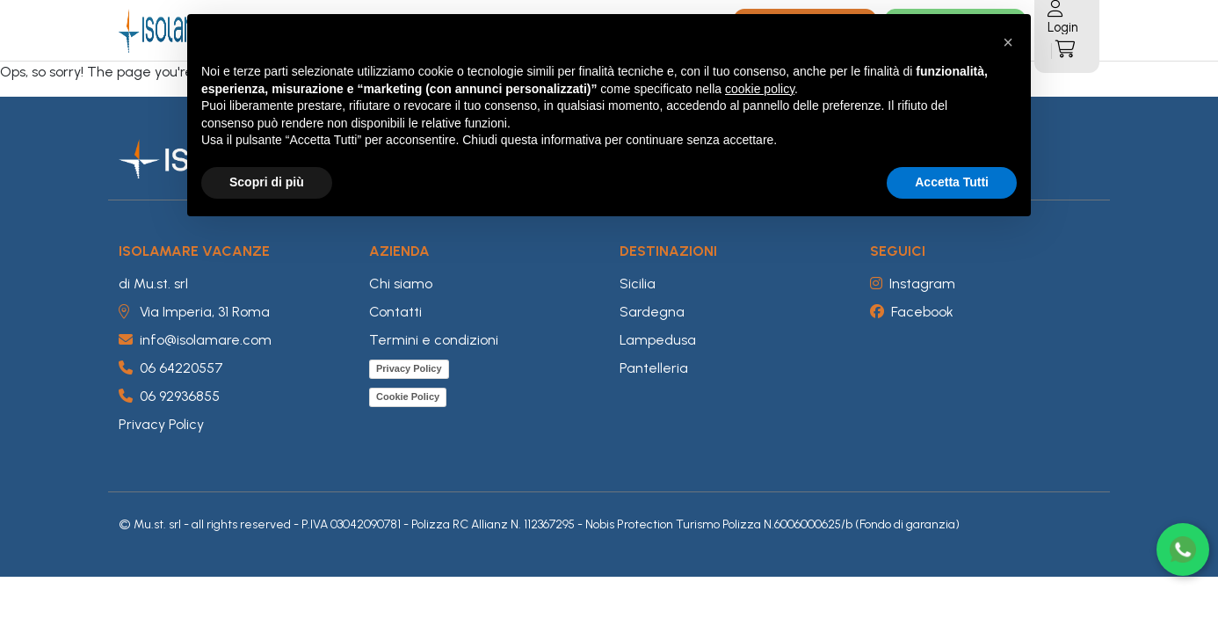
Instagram (912, 283)
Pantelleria (654, 368)
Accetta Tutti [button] (952, 182)
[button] (1008, 42)
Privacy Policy (161, 424)
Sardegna (652, 311)
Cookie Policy (407, 396)
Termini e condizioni (433, 339)
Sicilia (638, 283)
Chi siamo (400, 283)
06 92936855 (169, 396)
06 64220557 (171, 368)
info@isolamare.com (195, 339)
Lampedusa (658, 339)
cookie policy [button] (759, 89)
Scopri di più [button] (266, 182)
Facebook (911, 311)
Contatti (395, 311)
